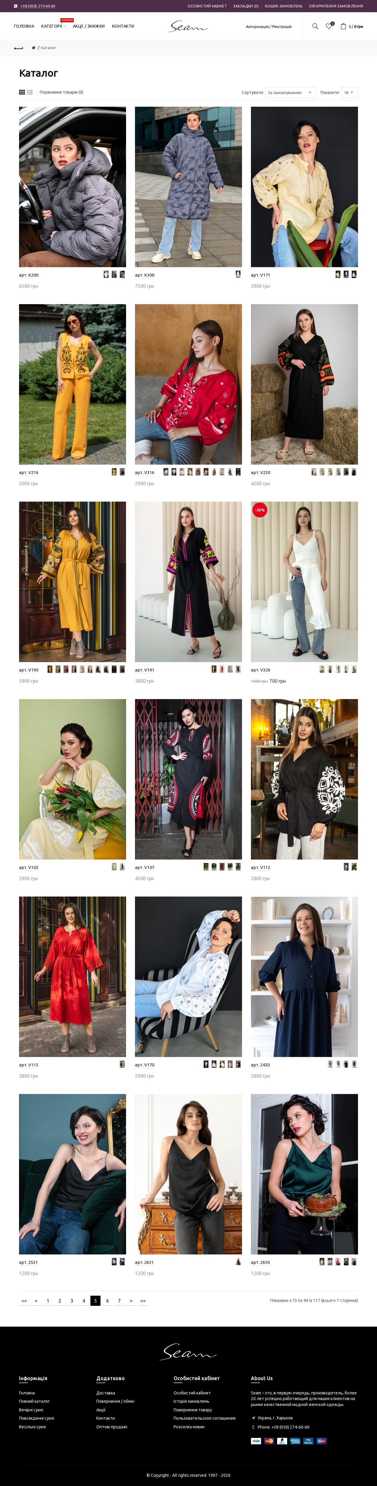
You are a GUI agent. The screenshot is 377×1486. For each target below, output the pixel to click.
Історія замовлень (191, 1401)
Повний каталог (34, 1401)
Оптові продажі (111, 1426)
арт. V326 (260, 669)
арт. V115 (28, 1064)
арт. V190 (28, 669)
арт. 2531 (28, 1262)
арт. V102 (28, 867)
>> (143, 1300)
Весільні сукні (32, 1426)
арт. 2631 (144, 1262)
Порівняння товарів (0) (61, 92)
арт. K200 (28, 274)
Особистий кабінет (207, 6)
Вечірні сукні (31, 1409)
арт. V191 (144, 669)
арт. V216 (28, 472)
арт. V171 (260, 274)
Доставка (105, 1393)
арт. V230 (260, 472)
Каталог (48, 47)
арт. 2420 (260, 1064)
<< (24, 1300)
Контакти (105, 1418)
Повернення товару (193, 1409)
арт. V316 (144, 472)
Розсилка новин (189, 1426)
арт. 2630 (260, 1262)
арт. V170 (144, 1064)
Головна (27, 1393)
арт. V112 (260, 867)
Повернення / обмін (115, 1401)
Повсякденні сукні (36, 1418)
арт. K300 (144, 274)
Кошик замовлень (284, 6)
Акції (101, 1409)
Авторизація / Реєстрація (268, 26)
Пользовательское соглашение (205, 1418)
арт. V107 (144, 867)
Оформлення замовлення (336, 6)
